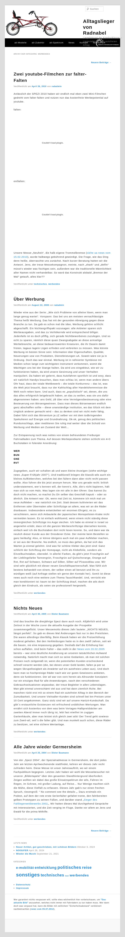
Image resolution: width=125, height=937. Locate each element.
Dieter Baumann (60, 614)
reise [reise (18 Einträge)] (87, 867)
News (72, 42)
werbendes (54, 284)
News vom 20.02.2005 (91, 649)
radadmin (57, 86)
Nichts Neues (28, 608)
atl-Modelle (20, 42)
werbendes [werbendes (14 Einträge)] (79, 875)
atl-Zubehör (38, 42)
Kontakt (84, 42)
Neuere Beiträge (101, 62)
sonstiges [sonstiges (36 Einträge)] (28, 874)
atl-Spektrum (56, 42)
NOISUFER (99, 42)
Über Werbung (29, 299)
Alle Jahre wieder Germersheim (48, 746)
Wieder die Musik (26, 854)
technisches (40, 284)
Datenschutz (23, 884)
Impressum (22, 888)
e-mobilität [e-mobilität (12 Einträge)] (25, 867)
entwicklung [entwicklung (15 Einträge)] (46, 868)
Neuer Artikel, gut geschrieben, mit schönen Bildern (46, 847)
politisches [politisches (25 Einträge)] (69, 867)
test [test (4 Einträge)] (67, 876)
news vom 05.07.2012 (42, 909)
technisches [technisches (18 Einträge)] (52, 875)
